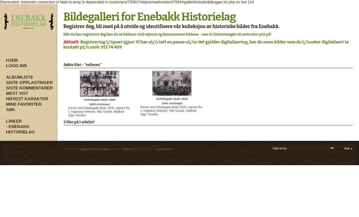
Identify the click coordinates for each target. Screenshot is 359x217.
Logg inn (16, 65)
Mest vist (17, 93)
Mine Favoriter (24, 104)
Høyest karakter (27, 98)
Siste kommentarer (29, 88)
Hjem (12, 60)
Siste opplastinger (29, 82)
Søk (10, 109)
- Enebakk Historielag (20, 129)
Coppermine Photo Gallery (94, 149)
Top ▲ (348, 148)
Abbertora (128, 149)
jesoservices (164, 149)
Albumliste (19, 77)
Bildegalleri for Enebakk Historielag (149, 17)
